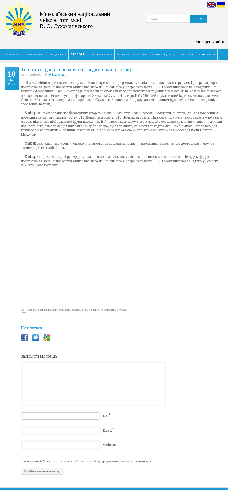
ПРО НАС (10, 54)
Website (109, 445)
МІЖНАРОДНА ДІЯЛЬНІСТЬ (173, 54)
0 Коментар (57, 74)
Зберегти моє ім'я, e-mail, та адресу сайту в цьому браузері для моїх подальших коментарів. (86, 461)
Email (107, 430)
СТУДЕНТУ (57, 54)
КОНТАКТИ (207, 54)
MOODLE (78, 54)
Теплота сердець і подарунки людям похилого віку (76, 69)
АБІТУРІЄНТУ (101, 54)
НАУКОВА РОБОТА (132, 54)
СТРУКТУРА (33, 54)
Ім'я (105, 416)
